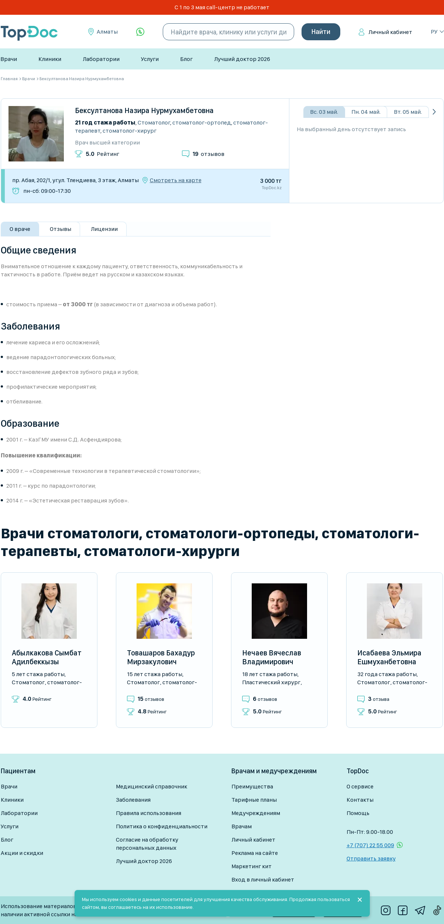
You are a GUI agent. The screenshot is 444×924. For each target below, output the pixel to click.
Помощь (358, 812)
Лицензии (104, 228)
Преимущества (252, 786)
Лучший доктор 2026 (242, 58)
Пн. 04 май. (366, 111)
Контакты (360, 799)
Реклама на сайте (254, 852)
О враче (20, 228)
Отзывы (60, 228)
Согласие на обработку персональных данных (147, 843)
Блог (186, 58)
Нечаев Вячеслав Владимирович (271, 657)
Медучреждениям (255, 812)
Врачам (241, 826)
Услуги (150, 58)
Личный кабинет (390, 31)
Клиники (49, 58)
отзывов (208, 153)
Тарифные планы (254, 799)
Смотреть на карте (176, 180)
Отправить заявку (371, 858)
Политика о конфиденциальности (161, 826)
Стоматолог (154, 122)
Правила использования (148, 812)
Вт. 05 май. (408, 111)
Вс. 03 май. (324, 111)
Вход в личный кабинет (262, 879)
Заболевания (133, 799)
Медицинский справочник (151, 786)
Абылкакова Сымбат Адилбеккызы (47, 657)
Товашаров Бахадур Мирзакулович (161, 657)
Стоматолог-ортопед (201, 122)
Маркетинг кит (251, 866)
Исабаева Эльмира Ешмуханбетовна (389, 657)
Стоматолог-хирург (129, 130)
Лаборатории (101, 58)
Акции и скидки (22, 852)
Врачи (8, 58)
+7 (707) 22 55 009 (370, 845)
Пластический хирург (271, 682)
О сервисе (360, 786)
